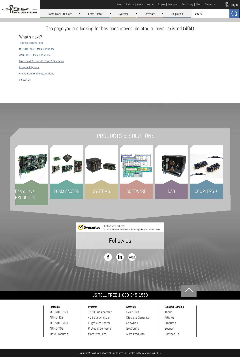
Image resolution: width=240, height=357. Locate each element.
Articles (169, 317)
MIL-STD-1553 (59, 312)
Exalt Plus (132, 312)
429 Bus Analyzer (99, 317)
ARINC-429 (56, 317)
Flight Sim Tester (99, 323)
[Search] (210, 13)
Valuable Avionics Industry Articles (36, 73)
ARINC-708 (56, 328)
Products (170, 323)
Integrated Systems (29, 67)
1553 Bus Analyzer (100, 312)
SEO (159, 353)
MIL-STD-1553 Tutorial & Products (36, 49)
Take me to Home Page (31, 42)
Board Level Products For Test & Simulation (41, 61)
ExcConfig (132, 328)
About (168, 312)
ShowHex (132, 323)
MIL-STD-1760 (59, 323)
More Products (59, 334)
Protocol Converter (100, 328)
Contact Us (25, 79)
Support (169, 328)
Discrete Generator (138, 317)
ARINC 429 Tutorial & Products (35, 55)
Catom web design (146, 353)
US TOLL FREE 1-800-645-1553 (120, 295)
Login (231, 4)
